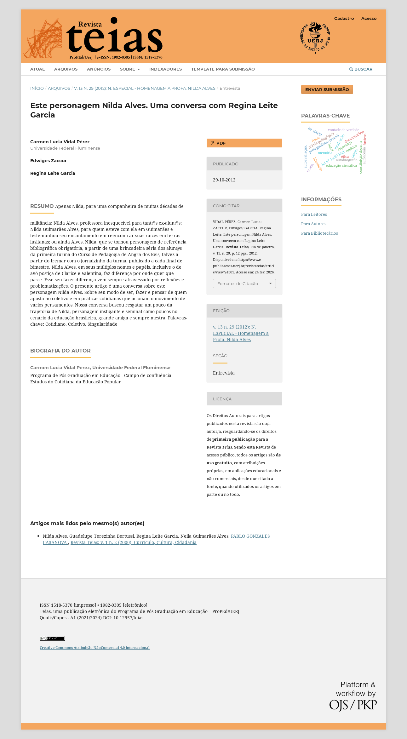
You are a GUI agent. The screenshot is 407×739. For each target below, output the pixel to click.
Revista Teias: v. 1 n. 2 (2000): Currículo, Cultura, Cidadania (134, 542)
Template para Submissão (223, 69)
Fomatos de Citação (237, 283)
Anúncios (99, 69)
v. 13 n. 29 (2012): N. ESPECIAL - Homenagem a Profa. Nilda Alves (144, 88)
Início (37, 88)
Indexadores (165, 69)
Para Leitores (314, 214)
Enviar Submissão (327, 89)
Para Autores (313, 223)
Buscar (361, 69)
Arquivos (65, 69)
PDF (220, 143)
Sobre (128, 69)
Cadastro (344, 18)
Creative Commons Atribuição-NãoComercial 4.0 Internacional (95, 647)
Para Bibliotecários (319, 233)
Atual (37, 69)
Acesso (369, 18)
